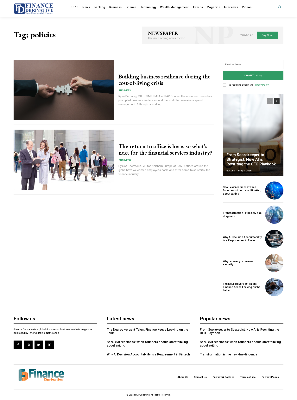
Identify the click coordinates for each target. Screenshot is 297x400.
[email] (253, 64)
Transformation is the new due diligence (228, 354)
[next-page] (277, 101)
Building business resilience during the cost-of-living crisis (164, 80)
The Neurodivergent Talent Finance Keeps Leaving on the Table (241, 287)
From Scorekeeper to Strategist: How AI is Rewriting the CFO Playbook (251, 159)
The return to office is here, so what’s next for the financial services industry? (165, 149)
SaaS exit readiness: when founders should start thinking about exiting (242, 190)
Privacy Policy (261, 84)
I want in (253, 75)
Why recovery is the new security (238, 263)
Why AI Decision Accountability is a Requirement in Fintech (242, 239)
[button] (279, 7)
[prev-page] (270, 101)
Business (124, 90)
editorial (231, 170)
